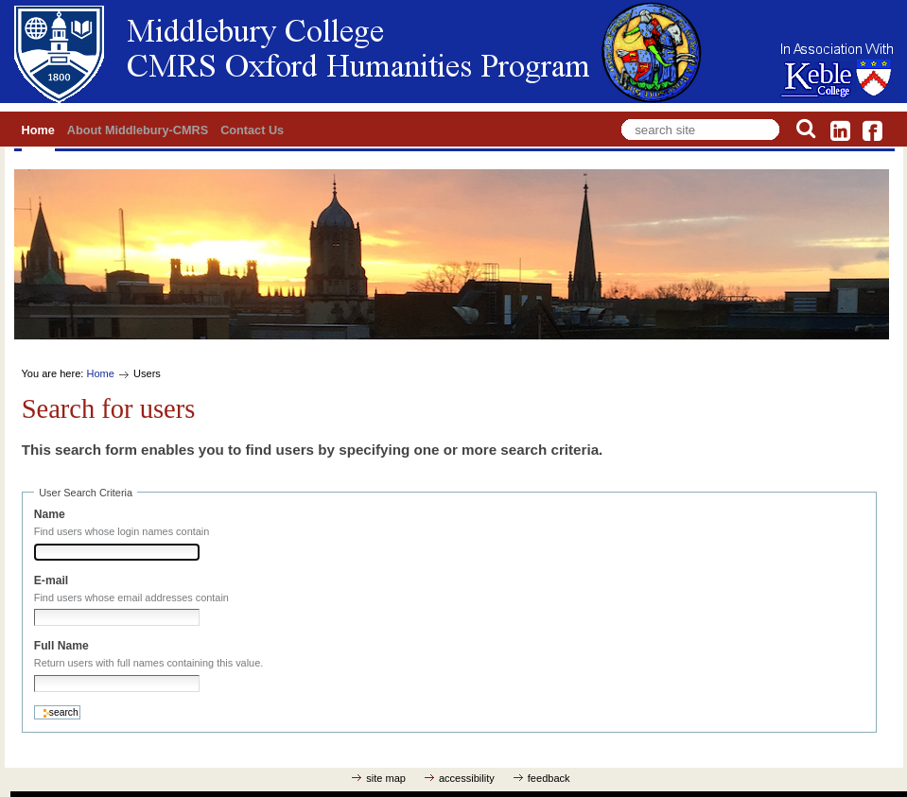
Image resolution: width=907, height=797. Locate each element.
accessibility (467, 778)
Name (49, 514)
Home (38, 130)
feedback (549, 778)
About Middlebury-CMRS (137, 130)
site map (386, 778)
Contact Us (252, 130)
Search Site (618, 115)
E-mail (51, 580)
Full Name (61, 645)
